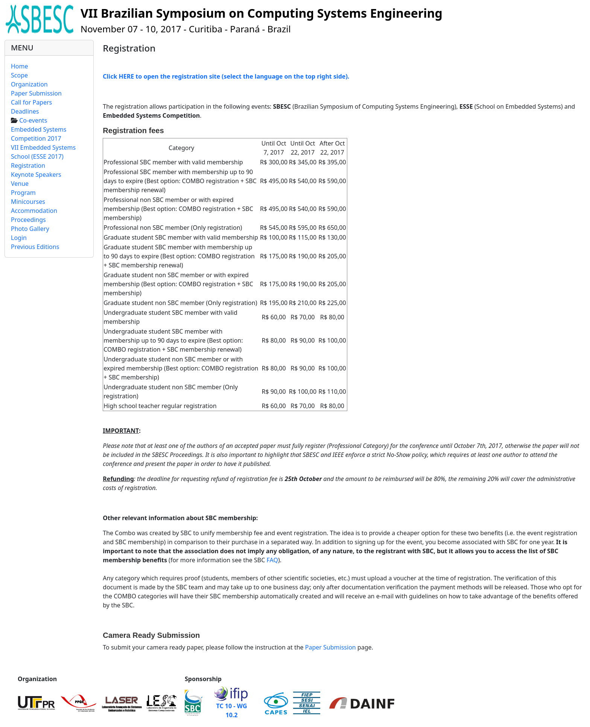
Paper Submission (330, 647)
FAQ (272, 560)
